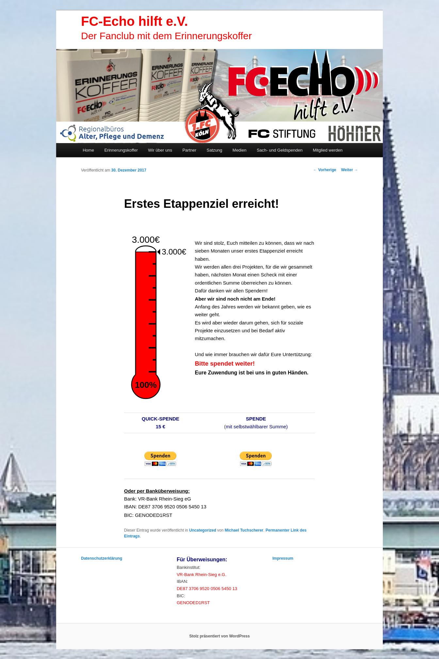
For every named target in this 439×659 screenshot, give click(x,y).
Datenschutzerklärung (101, 558)
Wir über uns (160, 150)
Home (88, 150)
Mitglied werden (328, 150)
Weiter (349, 170)
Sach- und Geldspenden (279, 150)
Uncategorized (202, 530)
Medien (240, 150)
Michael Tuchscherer (244, 530)
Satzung (214, 150)
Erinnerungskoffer (121, 150)
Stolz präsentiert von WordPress (219, 636)
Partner (189, 150)
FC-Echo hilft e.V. (134, 21)
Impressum (282, 558)
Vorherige (324, 170)
